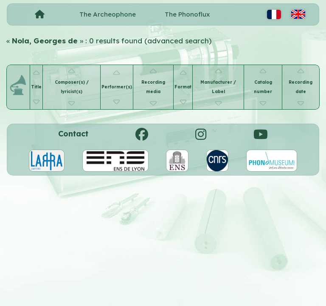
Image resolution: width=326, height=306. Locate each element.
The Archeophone (107, 14)
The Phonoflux (187, 14)
